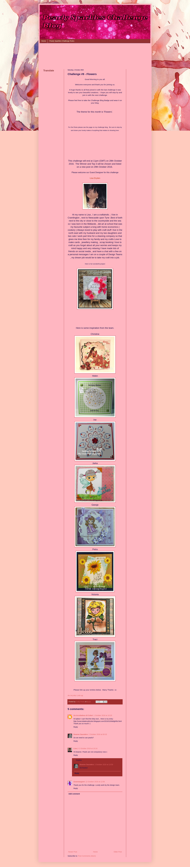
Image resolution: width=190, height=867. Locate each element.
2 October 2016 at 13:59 (104, 764)
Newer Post (72, 852)
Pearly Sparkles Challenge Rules (61, 41)
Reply (75, 727)
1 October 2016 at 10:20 (103, 715)
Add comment (74, 794)
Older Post (118, 852)
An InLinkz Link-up (75, 695)
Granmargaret (79, 782)
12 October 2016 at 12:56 (95, 782)
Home (43, 41)
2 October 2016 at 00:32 (98, 734)
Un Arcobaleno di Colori (83, 715)
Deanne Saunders (80, 734)
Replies (79, 760)
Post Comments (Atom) (87, 856)
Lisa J (75, 748)
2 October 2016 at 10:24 (88, 748)
